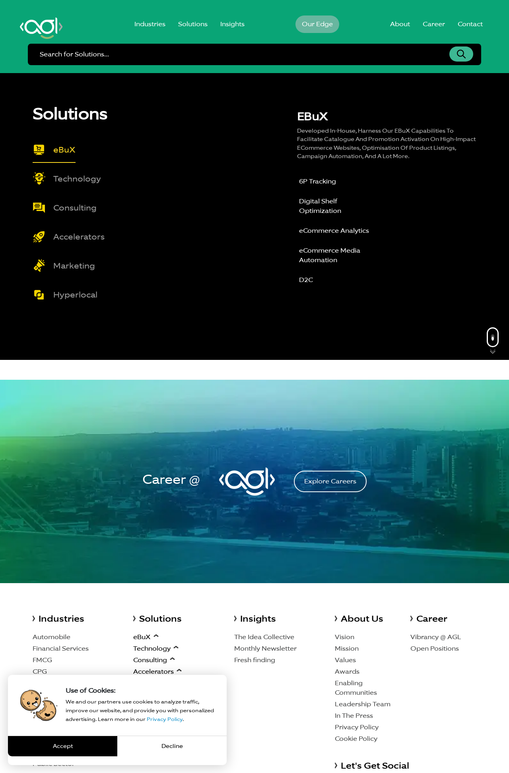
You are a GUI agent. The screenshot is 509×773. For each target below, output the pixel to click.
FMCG (42, 660)
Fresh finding (254, 660)
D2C (306, 280)
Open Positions (434, 648)
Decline (172, 746)
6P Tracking (317, 181)
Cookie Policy (356, 738)
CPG (40, 671)
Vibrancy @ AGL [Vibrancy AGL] (435, 637)
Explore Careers (330, 481)
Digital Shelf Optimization (320, 206)
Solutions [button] (193, 24)
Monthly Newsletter (265, 648)
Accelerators (153, 671)
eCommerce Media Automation (329, 255)
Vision (344, 637)
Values (345, 660)
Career (434, 24)
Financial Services (61, 648)
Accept (63, 746)
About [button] (400, 24)
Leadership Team (362, 704)
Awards (347, 671)
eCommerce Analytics (334, 230)
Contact (470, 24)
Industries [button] (149, 24)
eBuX (142, 637)
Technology (152, 648)
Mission (347, 648)
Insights (232, 24)
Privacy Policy (357, 727)
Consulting (150, 660)
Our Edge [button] (317, 24)
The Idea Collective (264, 637)
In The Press (354, 715)
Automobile (51, 637)
